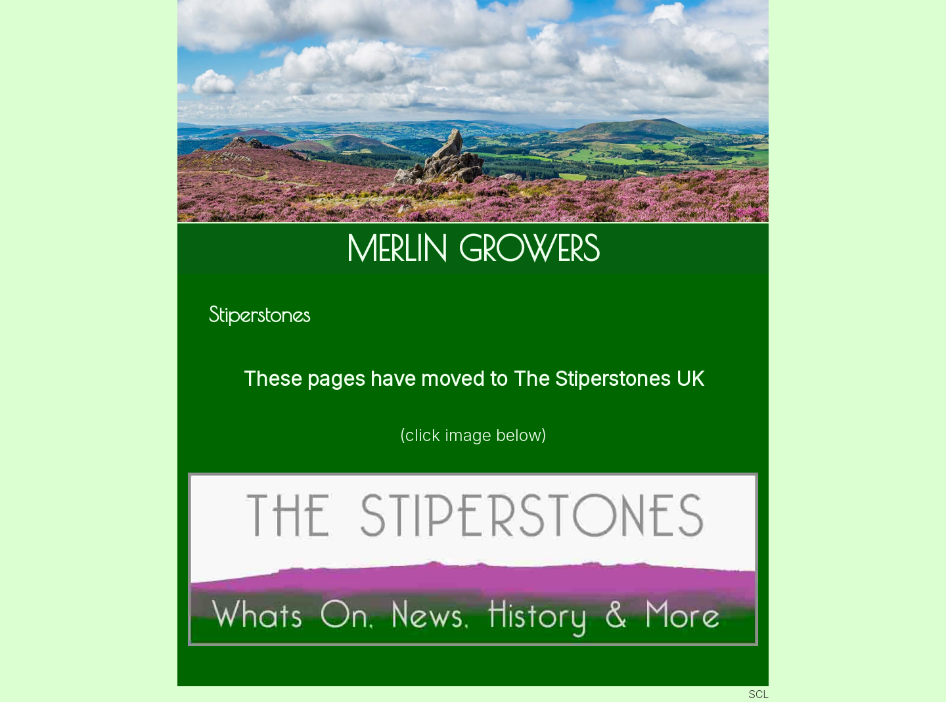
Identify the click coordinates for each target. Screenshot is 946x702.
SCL (758, 694)
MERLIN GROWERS (473, 248)
